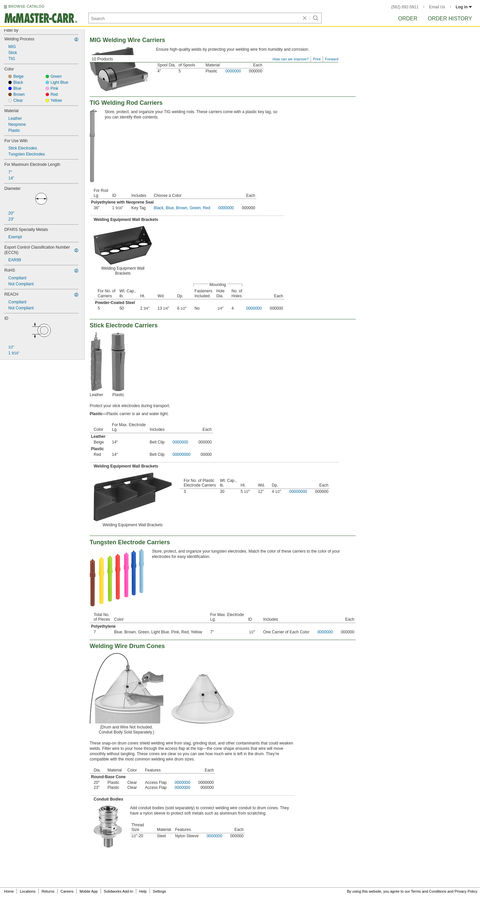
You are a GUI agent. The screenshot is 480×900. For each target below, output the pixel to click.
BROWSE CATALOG (26, 6)
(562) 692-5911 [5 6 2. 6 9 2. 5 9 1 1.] (405, 7)
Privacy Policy (466, 891)
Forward (331, 59)
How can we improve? (291, 59)
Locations (28, 891)
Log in (464, 7)
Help (143, 891)
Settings (159, 891)
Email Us (437, 7)
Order (407, 18)
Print (317, 59)
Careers (66, 891)
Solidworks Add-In (118, 891)
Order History (450, 18)
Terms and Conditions (428, 891)
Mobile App (89, 891)
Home (9, 891)
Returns (48, 891)
